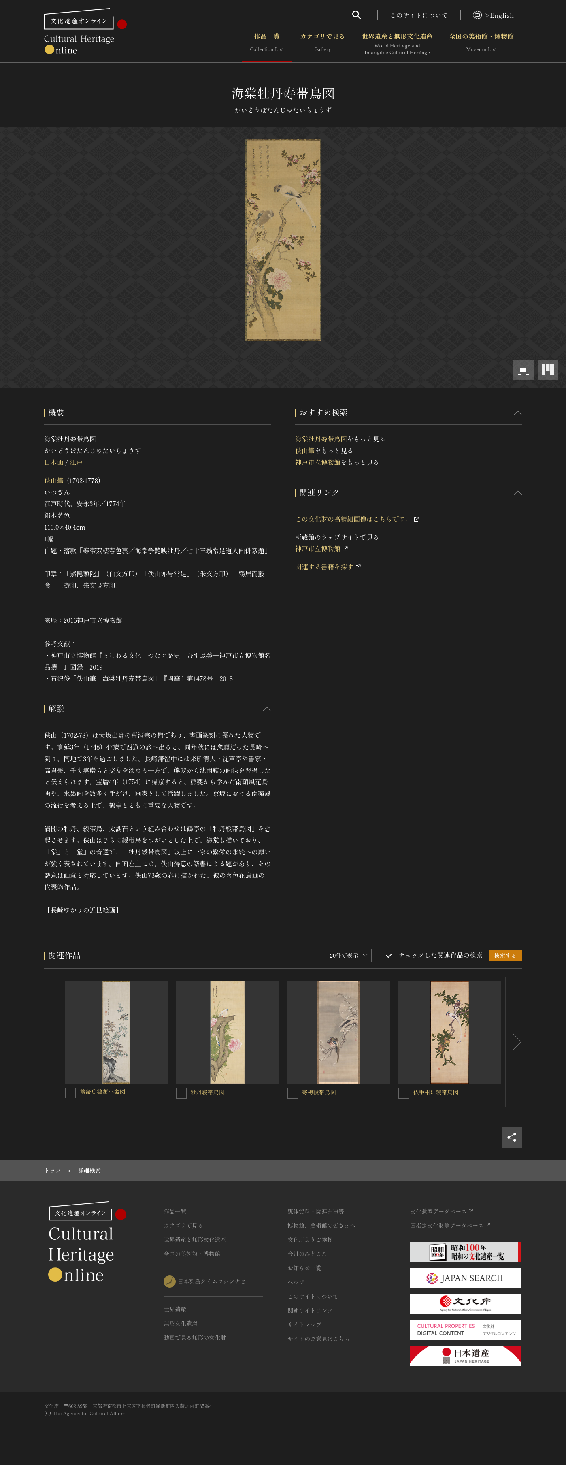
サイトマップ (304, 1324)
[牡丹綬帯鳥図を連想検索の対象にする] (181, 1093)
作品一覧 (267, 44)
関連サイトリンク (310, 1310)
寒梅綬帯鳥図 (319, 1092)
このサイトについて (419, 15)
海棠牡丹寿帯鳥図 (321, 438)
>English (493, 15)
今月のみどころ (307, 1254)
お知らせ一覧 (304, 1268)
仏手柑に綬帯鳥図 (435, 1092)
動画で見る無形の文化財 (195, 1337)
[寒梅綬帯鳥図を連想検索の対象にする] (292, 1093)
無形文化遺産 (181, 1323)
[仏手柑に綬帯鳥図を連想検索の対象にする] (403, 1093)
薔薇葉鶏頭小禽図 (102, 1092)
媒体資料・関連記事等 (315, 1211)
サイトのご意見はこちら (318, 1339)
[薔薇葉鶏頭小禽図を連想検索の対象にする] (70, 1093)
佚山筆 (54, 480)
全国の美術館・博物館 (481, 44)
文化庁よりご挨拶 (310, 1239)
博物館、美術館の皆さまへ (321, 1225)
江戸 (76, 462)
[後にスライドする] (514, 1042)
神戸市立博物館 (317, 462)
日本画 (54, 462)
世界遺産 (175, 1309)
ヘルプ (295, 1282)
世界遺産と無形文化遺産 (397, 44)
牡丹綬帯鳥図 (208, 1092)
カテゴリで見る (322, 44)
